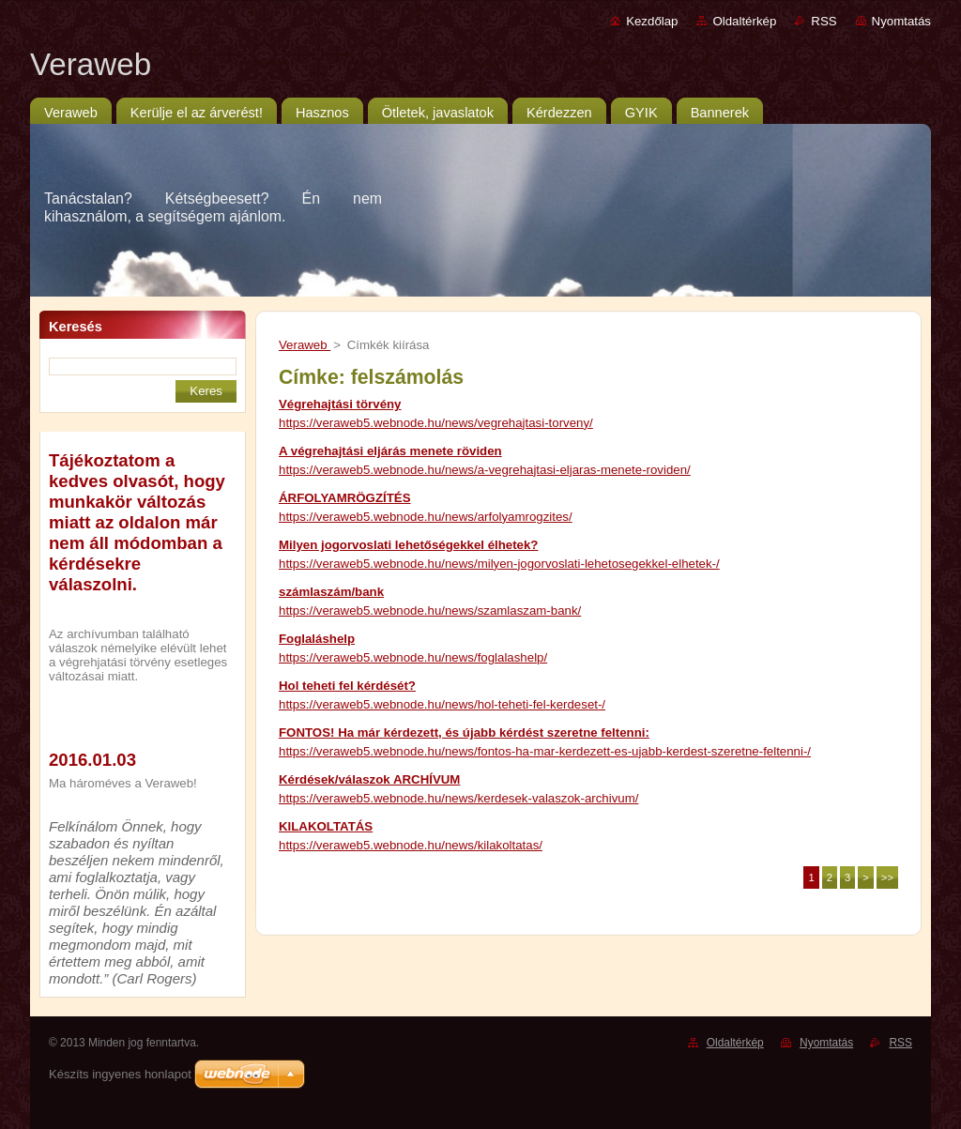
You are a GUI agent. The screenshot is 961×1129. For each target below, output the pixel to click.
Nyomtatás (901, 21)
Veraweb (304, 345)
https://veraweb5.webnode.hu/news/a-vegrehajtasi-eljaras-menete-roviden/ (485, 470)
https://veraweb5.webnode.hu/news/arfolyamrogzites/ (425, 517)
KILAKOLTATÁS (326, 826)
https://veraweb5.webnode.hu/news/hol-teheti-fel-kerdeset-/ (442, 704)
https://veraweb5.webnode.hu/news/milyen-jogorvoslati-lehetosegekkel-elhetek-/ (499, 564)
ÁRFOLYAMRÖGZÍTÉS (345, 498)
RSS (823, 21)
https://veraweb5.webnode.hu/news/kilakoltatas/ (410, 845)
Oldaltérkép (744, 21)
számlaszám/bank (331, 592)
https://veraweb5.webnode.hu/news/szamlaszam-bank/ (430, 610)
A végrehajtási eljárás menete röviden (390, 451)
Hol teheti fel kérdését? (347, 686)
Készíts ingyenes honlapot (120, 1074)
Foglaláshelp (317, 639)
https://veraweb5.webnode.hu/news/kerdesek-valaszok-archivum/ (458, 798)
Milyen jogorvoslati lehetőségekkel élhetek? (408, 545)
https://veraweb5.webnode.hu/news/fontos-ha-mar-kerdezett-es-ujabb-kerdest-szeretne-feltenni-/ (545, 751)
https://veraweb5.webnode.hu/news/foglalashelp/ (413, 657)
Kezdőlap (652, 21)
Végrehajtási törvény (340, 404)
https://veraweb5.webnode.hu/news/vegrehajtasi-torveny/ (436, 423)
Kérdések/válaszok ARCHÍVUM (369, 779)
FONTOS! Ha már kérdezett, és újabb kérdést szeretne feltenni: (464, 732)
